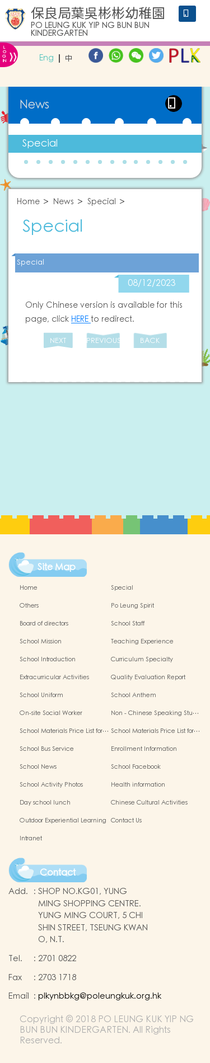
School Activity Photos (51, 784)
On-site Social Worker (51, 713)
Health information (138, 784)
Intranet (31, 838)
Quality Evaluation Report (148, 677)
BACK (150, 341)
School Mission (41, 641)
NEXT (58, 341)
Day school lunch (45, 802)
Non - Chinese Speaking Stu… (155, 713)
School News (38, 767)
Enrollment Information (144, 749)
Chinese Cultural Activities (149, 802)
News (63, 202)
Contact (58, 873)
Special (40, 143)
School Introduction (48, 659)
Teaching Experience (142, 641)
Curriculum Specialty (142, 659)
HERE (81, 319)
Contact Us (126, 820)
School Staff (127, 623)
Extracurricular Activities (54, 677)
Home (28, 202)
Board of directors (44, 623)
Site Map (57, 567)
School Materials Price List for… (64, 731)
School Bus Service (47, 749)
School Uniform (41, 695)
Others (29, 605)
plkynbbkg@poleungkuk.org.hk (99, 996)
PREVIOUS (103, 341)
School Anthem (133, 695)
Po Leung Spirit (132, 605)
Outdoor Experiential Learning (63, 820)
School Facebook (136, 767)
